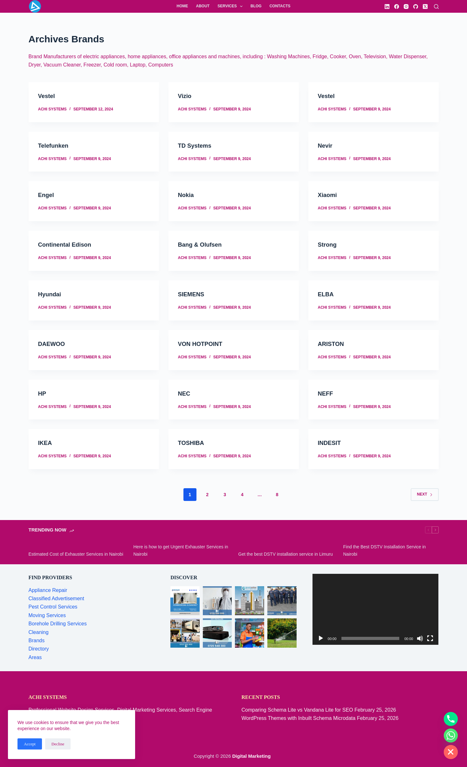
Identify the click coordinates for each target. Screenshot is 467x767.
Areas (35, 657)
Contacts (280, 6)
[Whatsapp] (451, 735)
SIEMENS (192, 294)
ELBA (326, 294)
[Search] (436, 6)
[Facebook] (396, 6)
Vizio (185, 95)
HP (42, 393)
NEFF (326, 393)
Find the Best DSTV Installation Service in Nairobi (384, 550)
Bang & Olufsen (202, 244)
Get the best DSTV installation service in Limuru (285, 554)
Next (424, 494)
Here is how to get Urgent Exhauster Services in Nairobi (181, 550)
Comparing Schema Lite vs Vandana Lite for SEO (297, 710)
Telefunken (54, 145)
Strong (328, 244)
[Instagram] (406, 6)
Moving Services (47, 615)
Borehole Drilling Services (58, 623)
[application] (375, 609)
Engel (46, 194)
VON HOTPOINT (202, 343)
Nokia (186, 194)
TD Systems (196, 145)
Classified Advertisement (56, 598)
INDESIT (330, 442)
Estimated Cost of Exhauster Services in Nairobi (76, 554)
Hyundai (50, 294)
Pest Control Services (53, 606)
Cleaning (39, 632)
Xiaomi (328, 194)
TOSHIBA (192, 442)
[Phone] (451, 719)
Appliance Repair (48, 590)
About (203, 6)
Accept (30, 744)
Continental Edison (67, 244)
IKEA (45, 442)
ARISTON (332, 343)
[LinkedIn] (387, 6)
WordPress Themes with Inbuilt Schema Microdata (299, 718)
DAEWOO (52, 343)
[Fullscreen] (430, 638)
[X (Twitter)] (425, 6)
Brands (37, 640)
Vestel (47, 95)
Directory (39, 648)
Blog (256, 6)
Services (231, 6)
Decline (58, 744)
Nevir (326, 145)
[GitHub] (415, 6)
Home (182, 6)
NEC (184, 393)
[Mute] (420, 638)
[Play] (321, 638)
